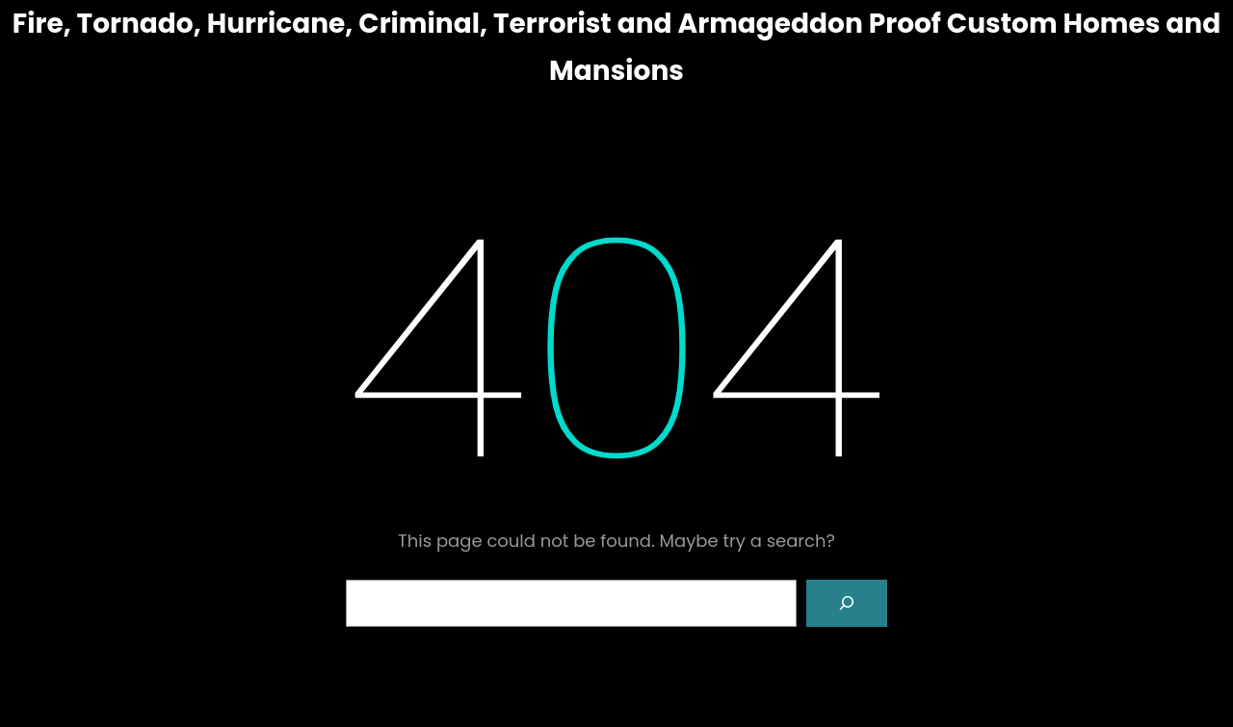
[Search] (846, 604)
